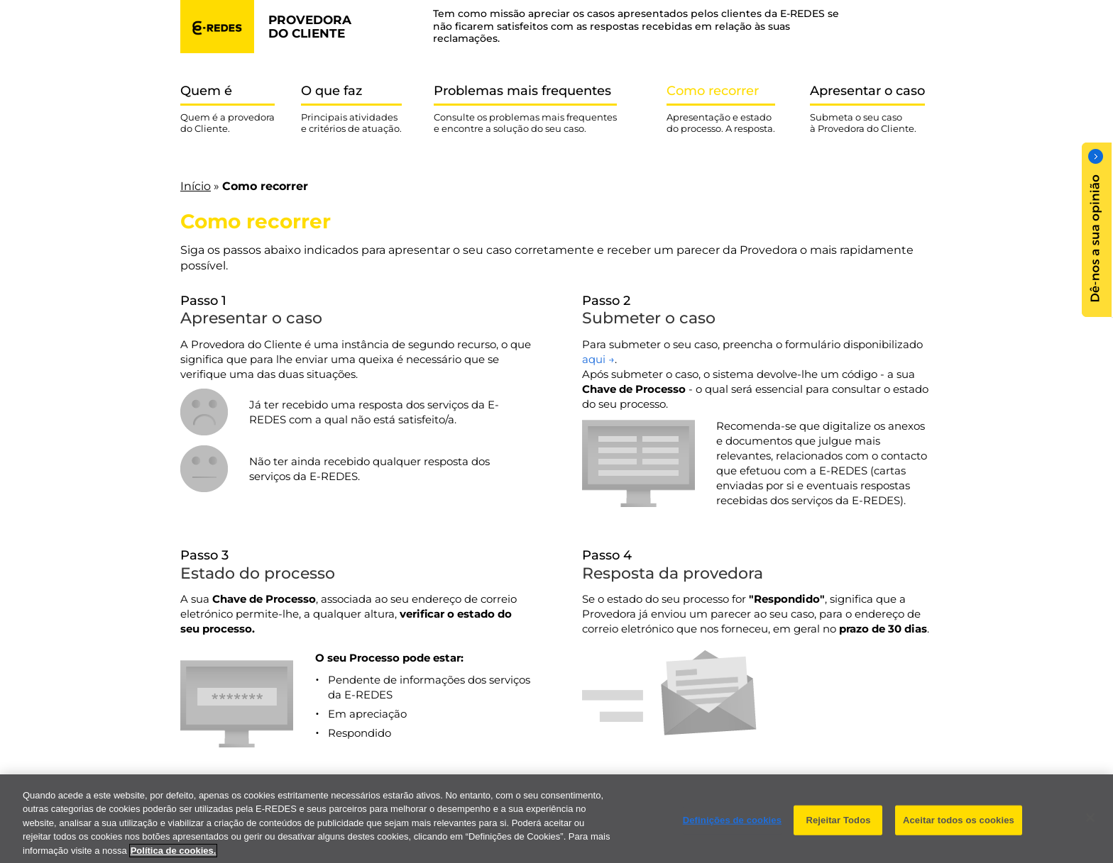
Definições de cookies (732, 828)
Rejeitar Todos (838, 828)
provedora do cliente (309, 26)
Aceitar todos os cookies (958, 828)
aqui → (598, 359)
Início (195, 186)
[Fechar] (1090, 825)
